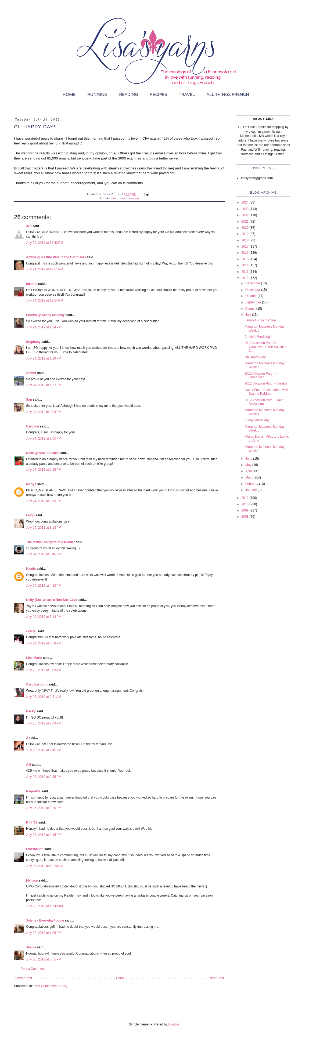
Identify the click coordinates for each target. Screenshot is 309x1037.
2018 (246, 240)
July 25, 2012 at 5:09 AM (43, 670)
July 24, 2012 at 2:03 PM (43, 412)
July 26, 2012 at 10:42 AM (44, 906)
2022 (246, 215)
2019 (246, 234)
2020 (246, 228)
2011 (246, 498)
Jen (29, 226)
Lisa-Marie (34, 658)
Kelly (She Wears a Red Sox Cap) (51, 600)
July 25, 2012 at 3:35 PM (43, 777)
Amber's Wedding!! (258, 337)
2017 (246, 246)
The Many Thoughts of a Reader (50, 542)
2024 (246, 202)
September (253, 302)
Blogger (173, 1024)
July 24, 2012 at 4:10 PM (43, 586)
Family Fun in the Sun (260, 320)
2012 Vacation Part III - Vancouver (261, 375)
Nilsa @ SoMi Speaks (42, 453)
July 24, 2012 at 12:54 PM (44, 300)
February (252, 484)
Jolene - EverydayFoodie (45, 920)
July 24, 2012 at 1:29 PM (43, 358)
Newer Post (23, 978)
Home (120, 978)
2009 (246, 510)
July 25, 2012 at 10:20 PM (44, 866)
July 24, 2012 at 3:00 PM (43, 501)
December (253, 283)
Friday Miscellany (257, 420)
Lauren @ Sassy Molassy (45, 315)
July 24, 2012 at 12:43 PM (44, 243)
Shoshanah (35, 849)
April (249, 471)
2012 (246, 278)
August (250, 308)
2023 (246, 209)
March (250, 477)
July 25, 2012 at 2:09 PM (43, 723)
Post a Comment (33, 969)
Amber (31, 373)
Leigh (30, 515)
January (251, 490)
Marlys (31, 484)
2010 (246, 504)
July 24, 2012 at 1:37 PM (43, 385)
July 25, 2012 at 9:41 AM (43, 697)
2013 (246, 272)
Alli (28, 765)
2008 (246, 516)
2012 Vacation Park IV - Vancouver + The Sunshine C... (266, 347)
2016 (246, 253)
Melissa (32, 880)
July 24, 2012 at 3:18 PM (43, 528)
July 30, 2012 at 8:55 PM (43, 959)
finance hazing (128, 198)
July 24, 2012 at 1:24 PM (43, 327)
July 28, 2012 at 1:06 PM (43, 933)
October (251, 296)
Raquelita (33, 791)
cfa (113, 198)
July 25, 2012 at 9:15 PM (43, 835)
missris (31, 284)
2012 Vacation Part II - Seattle (266, 383)
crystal (31, 631)
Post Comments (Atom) (50, 986)
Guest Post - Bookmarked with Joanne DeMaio (266, 392)
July (248, 315)
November (253, 290)
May (248, 465)
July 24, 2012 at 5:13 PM (43, 617)
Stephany (33, 342)
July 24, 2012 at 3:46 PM (43, 554)
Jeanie (31, 947)
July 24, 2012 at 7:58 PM (43, 643)
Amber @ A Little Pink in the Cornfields (56, 257)
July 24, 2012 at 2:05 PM (43, 438)
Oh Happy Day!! (256, 357)
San (29, 399)
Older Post (216, 978)
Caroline (32, 426)
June (249, 459)
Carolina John (37, 684)
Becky (30, 711)
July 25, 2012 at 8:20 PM (43, 808)
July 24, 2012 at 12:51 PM (44, 269)
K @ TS (31, 822)
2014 (246, 265)
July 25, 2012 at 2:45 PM (43, 750)
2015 (246, 259)
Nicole (31, 569)
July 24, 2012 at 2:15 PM (43, 470)
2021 (246, 221)
